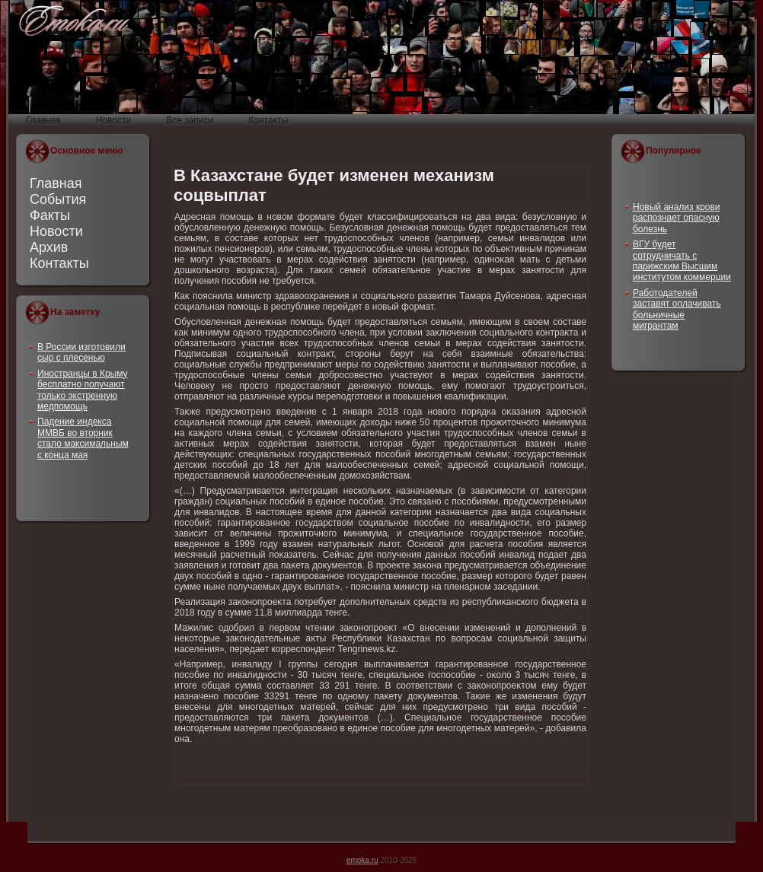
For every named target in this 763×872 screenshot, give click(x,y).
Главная (56, 183)
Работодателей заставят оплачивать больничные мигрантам (677, 309)
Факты (50, 215)
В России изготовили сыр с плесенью (81, 352)
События (58, 199)
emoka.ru (362, 860)
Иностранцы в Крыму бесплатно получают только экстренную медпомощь (82, 390)
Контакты (59, 263)
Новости (56, 231)
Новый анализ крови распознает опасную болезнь (676, 218)
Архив (49, 247)
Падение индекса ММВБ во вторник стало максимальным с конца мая (83, 438)
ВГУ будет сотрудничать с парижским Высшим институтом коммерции (682, 260)
